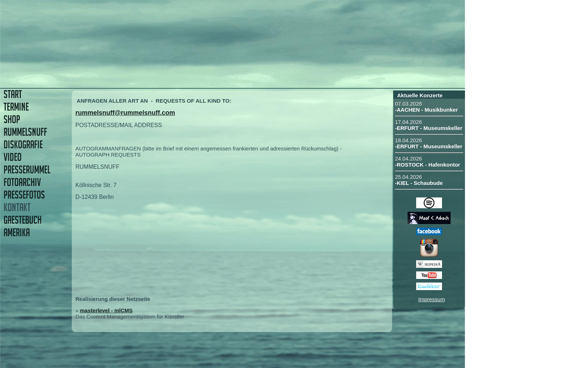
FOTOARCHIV (22, 182)
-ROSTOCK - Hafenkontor (427, 165)
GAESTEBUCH (23, 220)
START (13, 94)
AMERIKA (17, 232)
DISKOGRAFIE (23, 144)
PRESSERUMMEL (27, 170)
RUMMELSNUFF (25, 132)
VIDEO (13, 157)
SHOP (12, 119)
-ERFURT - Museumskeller (428, 128)
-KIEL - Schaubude (419, 183)
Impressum (431, 299)
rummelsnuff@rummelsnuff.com (125, 112)
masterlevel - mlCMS (106, 310)
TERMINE (16, 107)
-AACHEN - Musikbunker (426, 110)
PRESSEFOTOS (24, 195)
